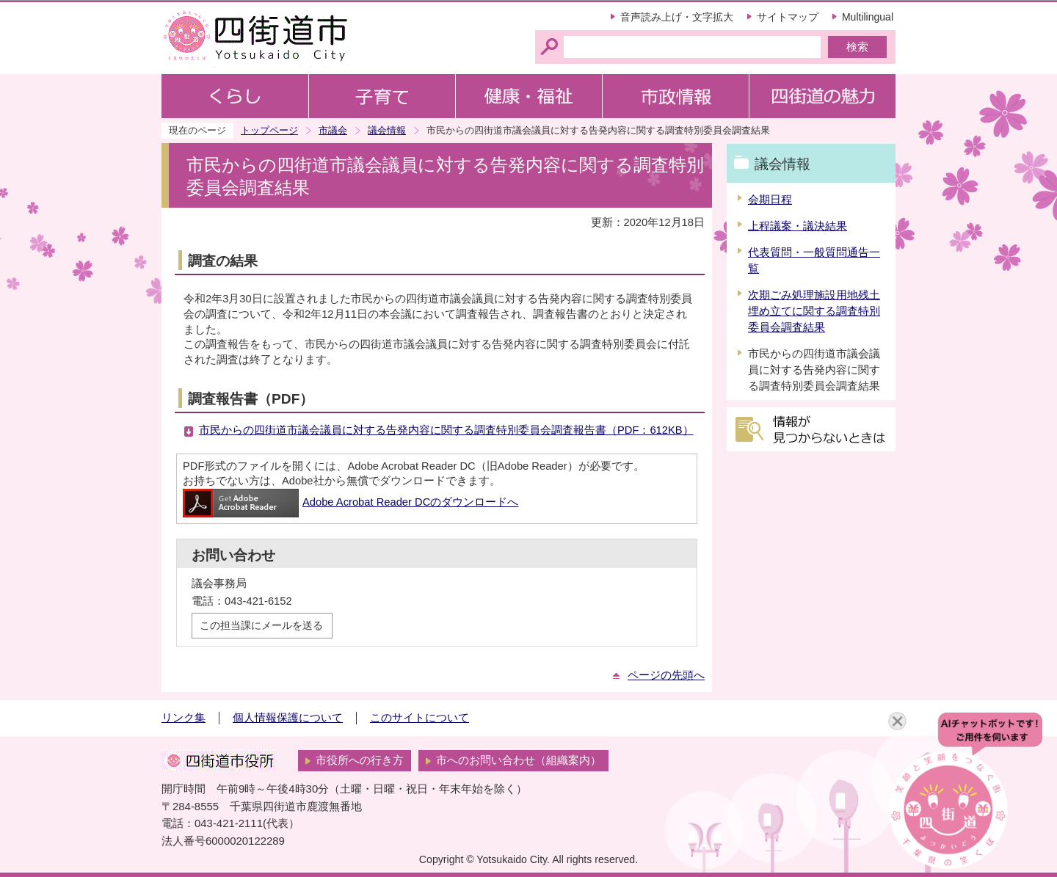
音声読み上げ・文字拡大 (676, 17)
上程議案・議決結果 (797, 226)
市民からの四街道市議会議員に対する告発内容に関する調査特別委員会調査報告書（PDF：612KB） (446, 430)
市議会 (333, 130)
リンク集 (183, 718)
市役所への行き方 (360, 760)
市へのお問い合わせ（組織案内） (518, 760)
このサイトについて (419, 718)
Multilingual (867, 17)
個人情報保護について (288, 718)
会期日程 (770, 199)
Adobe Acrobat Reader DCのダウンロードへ (350, 502)
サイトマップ (787, 17)
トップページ (269, 130)
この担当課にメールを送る (261, 625)
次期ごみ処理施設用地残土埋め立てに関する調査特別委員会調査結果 (814, 311)
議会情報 (387, 130)
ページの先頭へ (666, 675)
